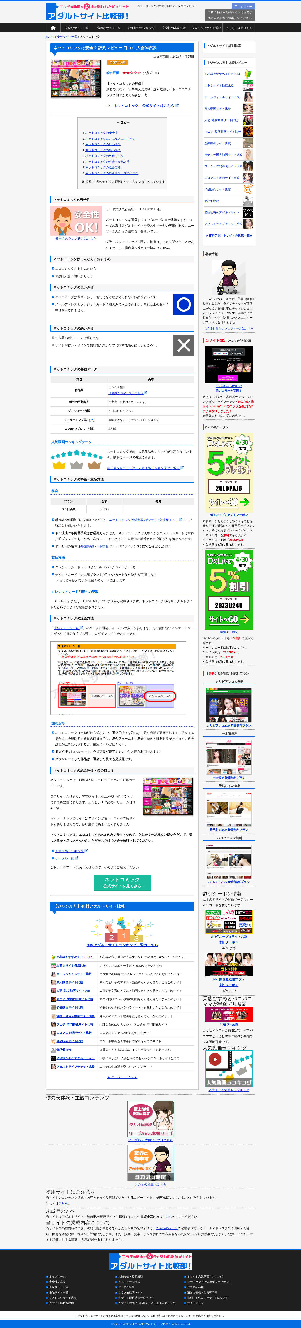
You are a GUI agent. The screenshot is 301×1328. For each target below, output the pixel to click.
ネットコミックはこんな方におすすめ (110, 138)
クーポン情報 (126, 1287)
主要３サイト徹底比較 (68, 965)
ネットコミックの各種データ (104, 155)
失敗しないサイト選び (206, 28)
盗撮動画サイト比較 (67, 1007)
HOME (50, 37)
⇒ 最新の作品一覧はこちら (127, 393)
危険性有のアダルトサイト (228, 212)
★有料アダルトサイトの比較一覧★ (229, 235)
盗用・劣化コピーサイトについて (207, 1297)
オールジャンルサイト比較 (71, 974)
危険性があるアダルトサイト (73, 1058)
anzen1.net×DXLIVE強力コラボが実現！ (229, 386)
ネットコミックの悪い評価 (103, 150)
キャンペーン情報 (129, 1281)
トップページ (57, 1276)
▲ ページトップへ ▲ (122, 1077)
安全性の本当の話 (174, 28)
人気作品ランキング (71, 851)
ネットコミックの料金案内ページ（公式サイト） (145, 520)
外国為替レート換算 (94, 546)
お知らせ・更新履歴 (130, 1276)
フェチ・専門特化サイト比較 (228, 166)
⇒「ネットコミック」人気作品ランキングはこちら (145, 468)
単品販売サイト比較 (67, 1041)
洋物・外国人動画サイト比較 (73, 1016)
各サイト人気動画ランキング (205, 1276)
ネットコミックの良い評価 (103, 144)
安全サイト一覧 (67, 37)
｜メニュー (243, 6)
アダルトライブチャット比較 (73, 1066)
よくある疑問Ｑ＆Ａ (239, 28)
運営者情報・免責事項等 (202, 1292)
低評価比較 (61, 1050)
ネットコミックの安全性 (101, 132)
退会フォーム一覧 (68, 628)
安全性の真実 (57, 1281)
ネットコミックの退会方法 (103, 167)
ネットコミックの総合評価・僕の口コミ (111, 173)
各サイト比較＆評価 (61, 1303)
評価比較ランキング (141, 28)
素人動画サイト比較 (67, 982)
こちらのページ (167, 1228)
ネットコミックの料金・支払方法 (107, 161)
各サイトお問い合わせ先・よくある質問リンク (146, 1303)
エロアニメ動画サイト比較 (71, 1033)
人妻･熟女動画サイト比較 (70, 990)
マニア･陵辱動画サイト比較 (72, 999)
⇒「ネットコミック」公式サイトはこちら (142, 105)
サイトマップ (195, 1303)
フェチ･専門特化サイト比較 (72, 1024)
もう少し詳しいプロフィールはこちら (229, 328)
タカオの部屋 (195, 1287)
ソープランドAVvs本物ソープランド (209, 1281)
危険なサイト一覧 (109, 28)
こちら (63, 1203)
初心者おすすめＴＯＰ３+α (71, 957)
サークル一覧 (66, 858)
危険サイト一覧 (58, 1292)
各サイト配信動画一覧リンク (136, 1297)
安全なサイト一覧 (76, 28)
